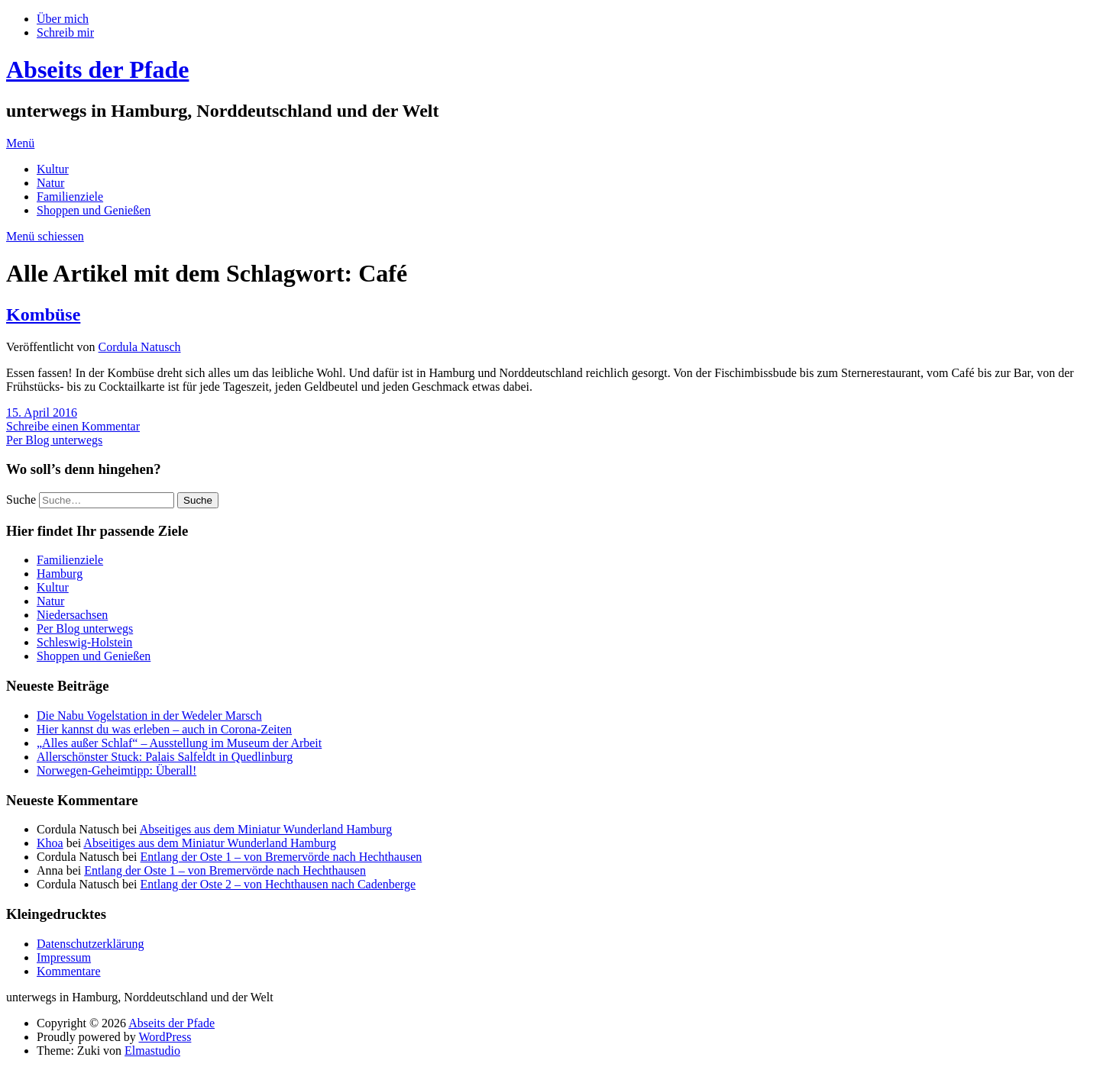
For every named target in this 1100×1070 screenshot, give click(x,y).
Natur (50, 182)
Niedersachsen (72, 614)
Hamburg (59, 573)
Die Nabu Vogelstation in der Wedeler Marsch (149, 715)
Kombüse (43, 314)
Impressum (64, 957)
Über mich (63, 18)
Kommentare (69, 971)
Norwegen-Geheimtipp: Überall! (116, 770)
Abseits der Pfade (97, 69)
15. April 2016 (41, 412)
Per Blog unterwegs (54, 439)
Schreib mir (65, 32)
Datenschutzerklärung (90, 943)
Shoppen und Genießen (93, 210)
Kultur (53, 169)
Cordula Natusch (140, 346)
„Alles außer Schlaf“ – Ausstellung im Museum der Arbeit (179, 742)
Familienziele (70, 196)
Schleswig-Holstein (84, 642)
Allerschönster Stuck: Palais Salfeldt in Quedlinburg (165, 756)
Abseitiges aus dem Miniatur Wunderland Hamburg (266, 829)
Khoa (50, 842)
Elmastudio (152, 1050)
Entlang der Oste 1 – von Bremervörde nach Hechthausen (281, 856)
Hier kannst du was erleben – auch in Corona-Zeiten (164, 729)
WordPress (164, 1036)
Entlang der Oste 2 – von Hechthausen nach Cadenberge (278, 884)
